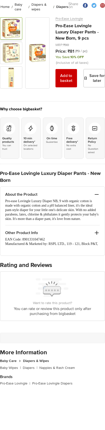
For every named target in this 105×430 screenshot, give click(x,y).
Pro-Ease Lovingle (69, 19)
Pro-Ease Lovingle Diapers (52, 383)
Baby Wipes (10, 368)
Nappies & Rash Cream (57, 368)
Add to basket (66, 78)
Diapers (30, 368)
